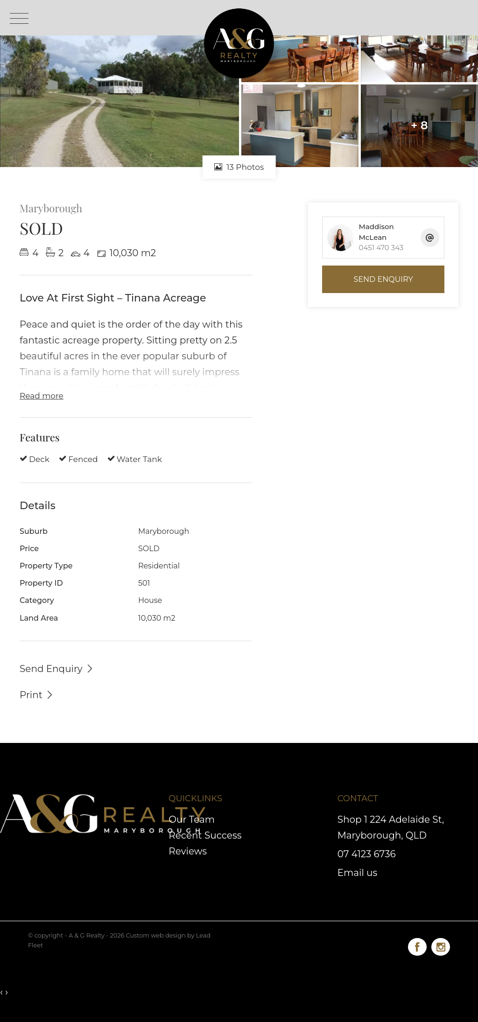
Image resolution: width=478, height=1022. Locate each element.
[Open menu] (19, 18)
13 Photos (239, 167)
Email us (357, 872)
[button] (37, 694)
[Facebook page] (419, 945)
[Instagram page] (440, 945)
